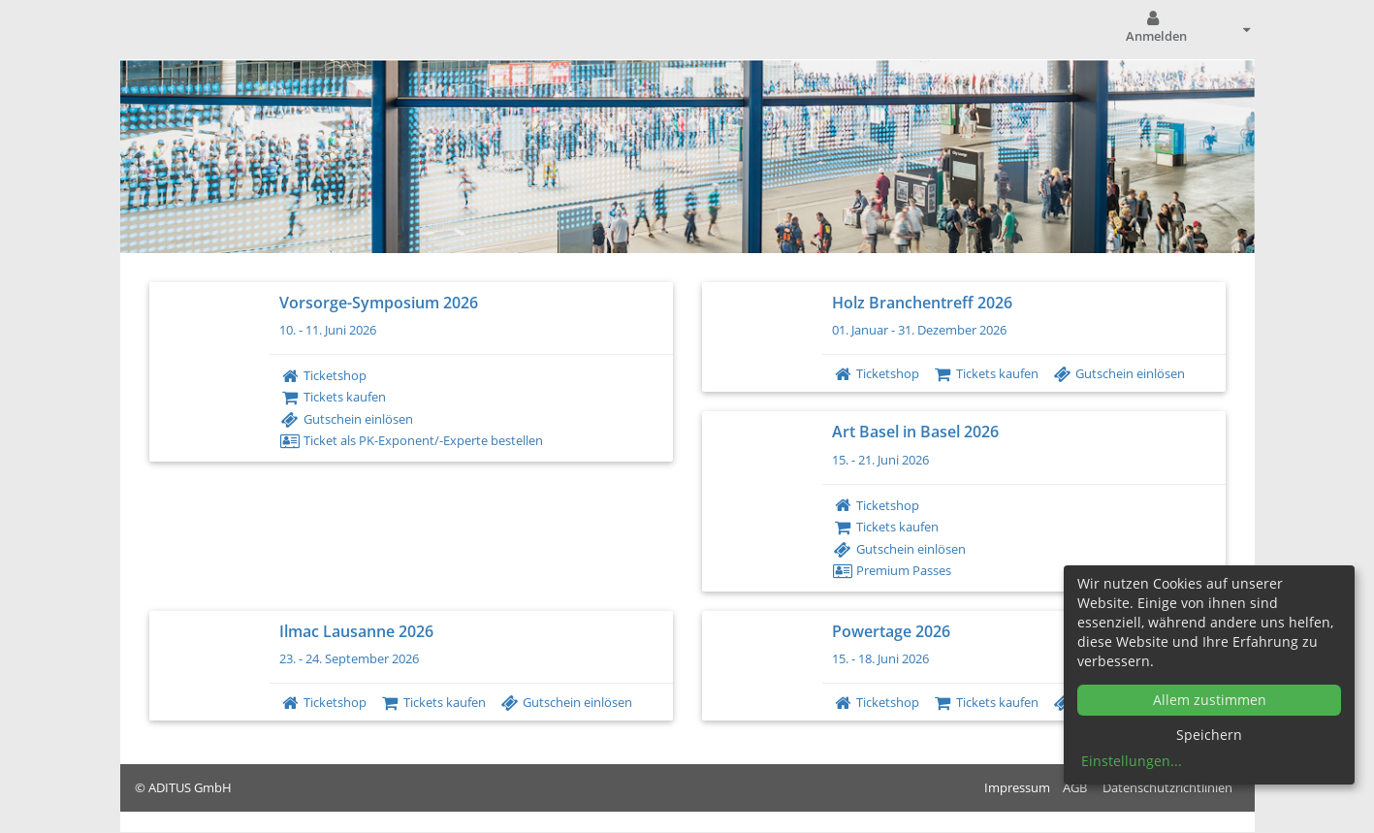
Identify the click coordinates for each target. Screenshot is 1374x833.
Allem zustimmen (1209, 699)
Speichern (1209, 734)
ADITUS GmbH (190, 787)
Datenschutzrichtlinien (1167, 787)
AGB (1075, 787)
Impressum (1017, 787)
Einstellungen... (1131, 761)
